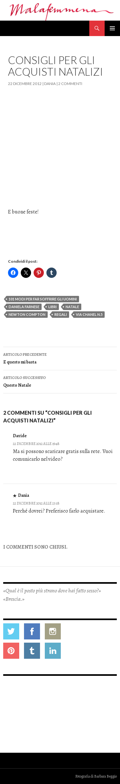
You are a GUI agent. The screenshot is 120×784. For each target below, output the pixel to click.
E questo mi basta (60, 358)
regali (60, 314)
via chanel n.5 (89, 314)
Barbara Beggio (105, 776)
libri (52, 307)
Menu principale (112, 28)
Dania (50, 83)
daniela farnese (24, 307)
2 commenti (70, 83)
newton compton (27, 314)
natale (72, 307)
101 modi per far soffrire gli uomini (43, 299)
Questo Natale (60, 381)
